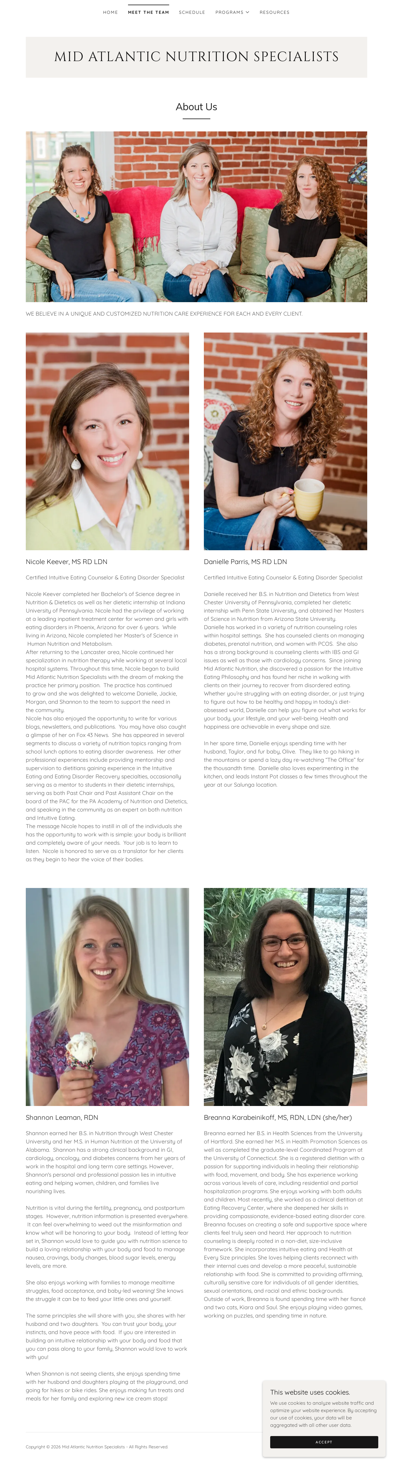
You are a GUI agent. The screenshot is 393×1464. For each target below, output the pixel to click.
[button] (233, 12)
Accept (324, 1446)
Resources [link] (275, 12)
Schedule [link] (192, 12)
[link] (196, 59)
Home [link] (110, 12)
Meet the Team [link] (148, 12)
